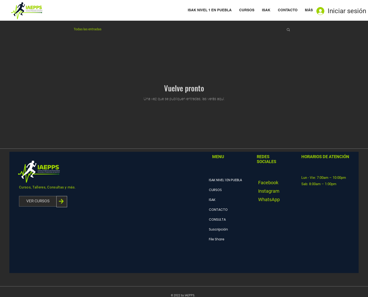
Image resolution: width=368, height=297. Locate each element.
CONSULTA (217, 219)
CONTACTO (218, 209)
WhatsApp (269, 199)
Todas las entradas (87, 29)
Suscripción (218, 229)
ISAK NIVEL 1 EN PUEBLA (225, 180)
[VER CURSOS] (38, 201)
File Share (216, 239)
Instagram (269, 191)
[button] (288, 29)
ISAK (212, 199)
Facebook (268, 182)
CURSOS (215, 190)
